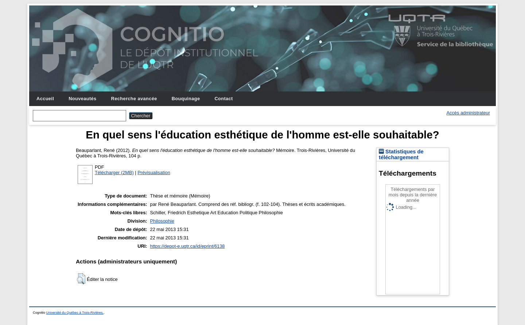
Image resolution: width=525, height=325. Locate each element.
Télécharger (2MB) (114, 172)
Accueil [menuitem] (45, 98)
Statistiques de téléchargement (401, 154)
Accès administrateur (468, 112)
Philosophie (162, 221)
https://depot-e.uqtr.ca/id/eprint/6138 (187, 246)
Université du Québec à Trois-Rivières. (75, 312)
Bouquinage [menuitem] (186, 98)
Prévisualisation (153, 172)
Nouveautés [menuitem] (82, 98)
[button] (81, 278)
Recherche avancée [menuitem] (134, 98)
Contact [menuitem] (223, 98)
